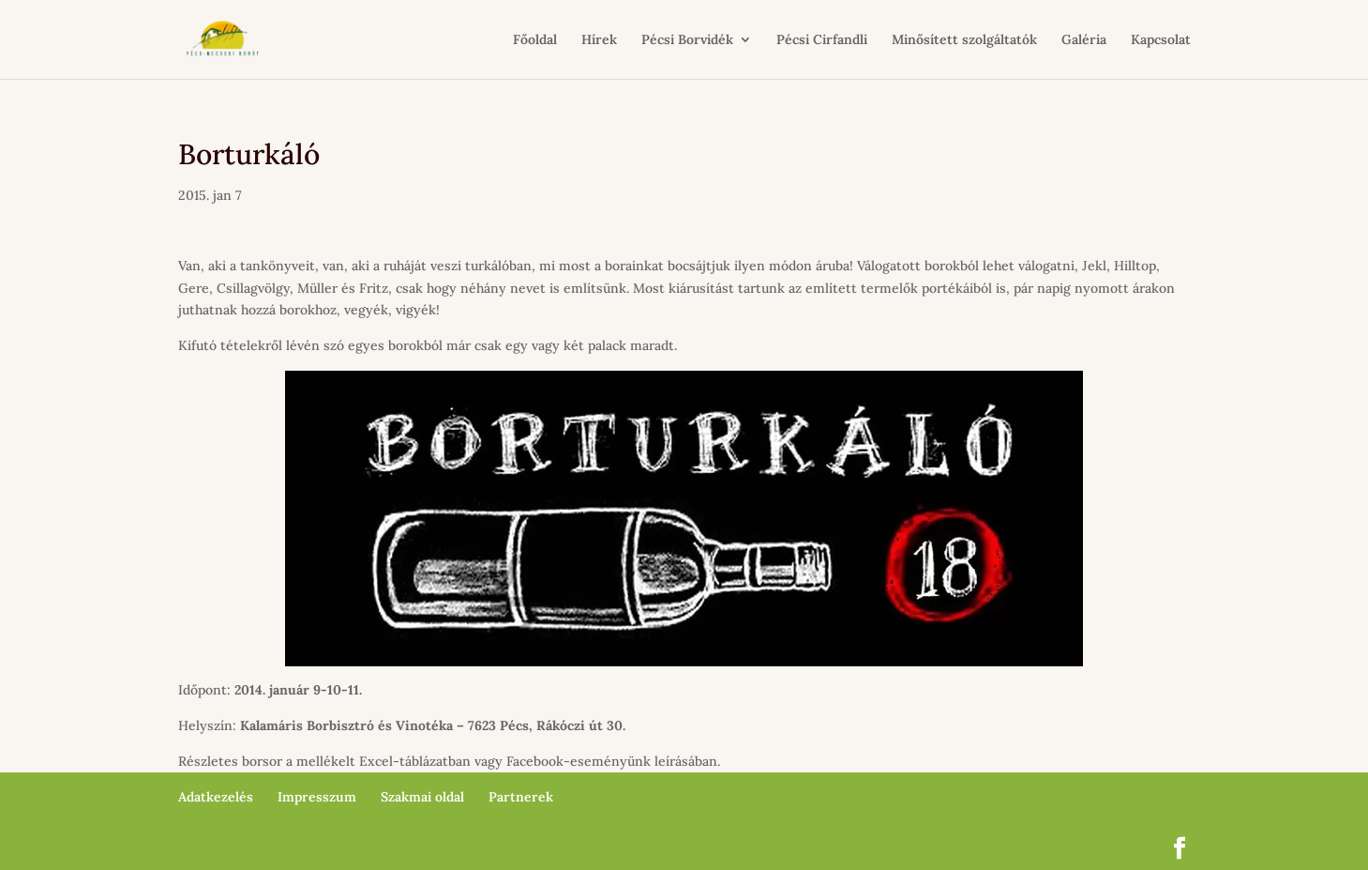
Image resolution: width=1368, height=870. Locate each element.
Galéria (1083, 40)
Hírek (599, 40)
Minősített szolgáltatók (964, 40)
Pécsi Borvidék (687, 40)
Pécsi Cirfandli (821, 40)
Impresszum (317, 796)
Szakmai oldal (422, 796)
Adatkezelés (215, 796)
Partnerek (521, 796)
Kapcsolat (1161, 40)
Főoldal (535, 40)
